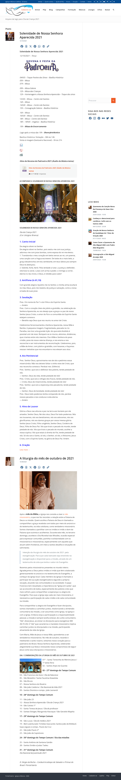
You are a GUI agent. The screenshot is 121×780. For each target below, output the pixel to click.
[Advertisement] (102, 58)
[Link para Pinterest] (107, 1)
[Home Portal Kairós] (19, 9)
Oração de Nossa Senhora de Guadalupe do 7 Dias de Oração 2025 (103, 233)
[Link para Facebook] (94, 1)
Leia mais (25, 449)
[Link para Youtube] (104, 1)
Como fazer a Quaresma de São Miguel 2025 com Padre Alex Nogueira (104, 245)
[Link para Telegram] (114, 1)
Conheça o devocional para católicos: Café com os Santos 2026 (103, 221)
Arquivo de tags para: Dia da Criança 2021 (22, 19)
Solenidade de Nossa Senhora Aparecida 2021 (41, 35)
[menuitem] (40, 1)
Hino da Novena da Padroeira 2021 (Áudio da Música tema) (49, 169)
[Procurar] (113, 9)
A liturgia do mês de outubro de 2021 (47, 458)
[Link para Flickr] (110, 1)
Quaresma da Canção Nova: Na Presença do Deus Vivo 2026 (104, 209)
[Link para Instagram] (100, 1)
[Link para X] (97, 1)
